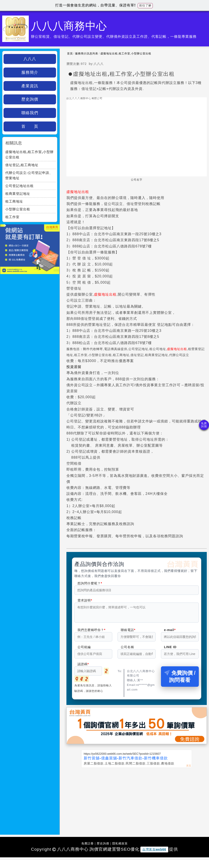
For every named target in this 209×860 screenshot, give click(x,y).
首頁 (70, 53)
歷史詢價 (29, 99)
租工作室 (12, 217)
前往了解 (145, 5)
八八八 (29, 59)
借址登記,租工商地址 (21, 165)
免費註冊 (87, 846)
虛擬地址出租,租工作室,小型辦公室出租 (126, 53)
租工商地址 (14, 201)
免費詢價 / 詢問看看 (179, 679)
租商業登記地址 (17, 193)
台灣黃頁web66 (154, 852)
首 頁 (29, 126)
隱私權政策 (120, 846)
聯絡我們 (29, 113)
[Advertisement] (136, 804)
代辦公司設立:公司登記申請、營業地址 (29, 175)
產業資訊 (29, 86)
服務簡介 (29, 72)
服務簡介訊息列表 (86, 53)
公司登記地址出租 (19, 186)
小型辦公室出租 (17, 209)
